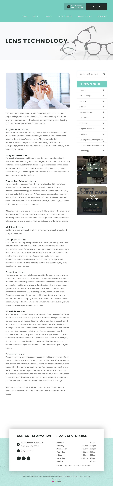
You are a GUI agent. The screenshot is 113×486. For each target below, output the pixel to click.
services (83, 107)
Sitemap (87, 476)
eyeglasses (84, 118)
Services (49, 16)
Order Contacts (65, 16)
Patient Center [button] (84, 16)
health (82, 90)
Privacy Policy (78, 476)
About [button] (36, 16)
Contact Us (102, 16)
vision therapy (86, 96)
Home (25, 16)
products (83, 135)
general (83, 101)
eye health (84, 124)
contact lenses (86, 113)
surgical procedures (88, 129)
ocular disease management (86, 149)
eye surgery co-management (86, 142)
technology (85, 155)
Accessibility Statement (63, 476)
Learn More (92, 178)
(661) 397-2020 (77, 8)
